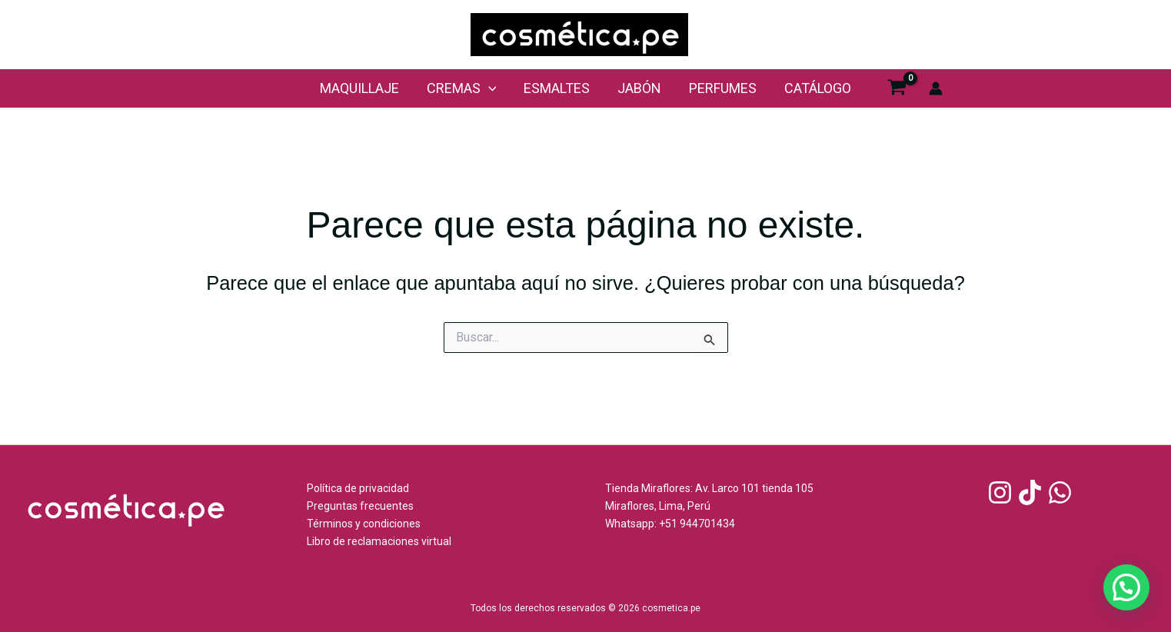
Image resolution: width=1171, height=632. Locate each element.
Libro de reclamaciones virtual (379, 541)
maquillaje (359, 88)
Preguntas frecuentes (360, 506)
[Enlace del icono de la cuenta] (936, 88)
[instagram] (1002, 492)
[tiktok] (1032, 492)
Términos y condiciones (364, 523)
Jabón (639, 88)
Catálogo (817, 88)
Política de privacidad (358, 488)
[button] (1126, 587)
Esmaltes (557, 88)
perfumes (723, 88)
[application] (489, 88)
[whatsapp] (1062, 492)
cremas (462, 88)
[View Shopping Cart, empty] (896, 88)
